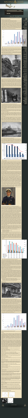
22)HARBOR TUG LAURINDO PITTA (25, 103)
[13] (1, 363)
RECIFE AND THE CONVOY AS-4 (25, 59)
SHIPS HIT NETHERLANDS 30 (25, 69)
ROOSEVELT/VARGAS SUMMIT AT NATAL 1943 (25, 60)
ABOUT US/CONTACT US (25, 19)
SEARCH (26, 18)
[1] (1, 346)
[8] (1, 355)
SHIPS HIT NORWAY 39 (25, 70)
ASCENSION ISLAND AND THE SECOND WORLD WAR (25, 27)
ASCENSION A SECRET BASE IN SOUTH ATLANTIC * (25, 26)
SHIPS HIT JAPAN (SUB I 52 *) (25, 68)
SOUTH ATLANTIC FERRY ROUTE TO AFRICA (25, 77)
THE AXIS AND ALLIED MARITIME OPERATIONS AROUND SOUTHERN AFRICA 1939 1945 (25, 80)
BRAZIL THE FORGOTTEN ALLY (25, 30)
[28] (1, 387)
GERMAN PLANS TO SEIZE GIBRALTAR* (25, 43)
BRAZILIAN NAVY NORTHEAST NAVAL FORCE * (25, 35)
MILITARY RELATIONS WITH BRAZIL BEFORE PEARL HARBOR (25, 46)
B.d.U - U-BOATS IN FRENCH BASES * (25, 28)
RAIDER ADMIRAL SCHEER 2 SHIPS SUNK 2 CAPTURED (25, 49)
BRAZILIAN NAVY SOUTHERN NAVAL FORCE (25, 36)
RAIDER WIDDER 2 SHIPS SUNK (25, 57)
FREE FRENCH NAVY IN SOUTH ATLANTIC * (25, 42)
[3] (1, 349)
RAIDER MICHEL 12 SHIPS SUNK (25, 52)
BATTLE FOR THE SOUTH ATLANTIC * (25, 29)
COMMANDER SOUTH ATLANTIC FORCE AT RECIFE (25, 41)
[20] (1, 372)
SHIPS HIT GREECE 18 (25, 67)
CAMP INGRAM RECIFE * (25, 38)
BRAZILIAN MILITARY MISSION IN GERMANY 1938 (25, 34)
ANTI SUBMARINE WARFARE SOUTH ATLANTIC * (25, 24)
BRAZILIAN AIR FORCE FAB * (25, 33)
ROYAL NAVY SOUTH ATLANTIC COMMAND (25, 61)
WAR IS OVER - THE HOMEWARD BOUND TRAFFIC (25, 94)
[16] (1, 366)
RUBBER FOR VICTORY (25, 62)
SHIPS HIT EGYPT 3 (25, 65)
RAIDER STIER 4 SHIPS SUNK (25, 55)
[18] (1, 369)
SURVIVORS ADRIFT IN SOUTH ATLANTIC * (25, 78)
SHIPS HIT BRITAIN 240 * (25, 64)
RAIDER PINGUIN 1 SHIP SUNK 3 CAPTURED (25, 54)
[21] (1, 373)
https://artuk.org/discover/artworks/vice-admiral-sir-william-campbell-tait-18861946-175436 (11, 369)
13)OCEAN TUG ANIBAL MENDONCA (25, 102)
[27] (1, 385)
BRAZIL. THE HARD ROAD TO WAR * (25, 31)
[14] (1, 364)
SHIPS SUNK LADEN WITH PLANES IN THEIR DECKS (25, 76)
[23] (1, 377)
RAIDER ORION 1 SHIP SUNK (25, 53)
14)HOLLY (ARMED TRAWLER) (25, 97)
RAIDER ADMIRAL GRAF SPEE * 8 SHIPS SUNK (25, 47)
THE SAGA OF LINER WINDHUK (25, 83)
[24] (1, 380)
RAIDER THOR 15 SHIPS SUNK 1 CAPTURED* (25, 56)
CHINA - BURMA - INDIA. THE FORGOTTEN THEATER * (25, 39)
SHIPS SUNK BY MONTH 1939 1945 (25, 75)
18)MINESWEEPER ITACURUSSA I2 (25, 101)
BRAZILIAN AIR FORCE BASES (25, 32)
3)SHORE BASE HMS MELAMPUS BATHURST (25, 100)
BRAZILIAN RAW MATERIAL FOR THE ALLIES (25, 37)
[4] (1, 350)
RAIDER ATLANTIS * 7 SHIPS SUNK (25, 50)
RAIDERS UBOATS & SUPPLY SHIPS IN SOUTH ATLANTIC (25, 58)
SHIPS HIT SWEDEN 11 (25, 73)
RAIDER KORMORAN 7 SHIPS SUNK (25, 51)
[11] (1, 359)
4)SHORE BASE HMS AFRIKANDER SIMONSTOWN (25, 99)
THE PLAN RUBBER (25, 82)
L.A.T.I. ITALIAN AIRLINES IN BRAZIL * (25, 45)
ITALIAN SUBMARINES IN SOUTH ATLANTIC (25, 44)
